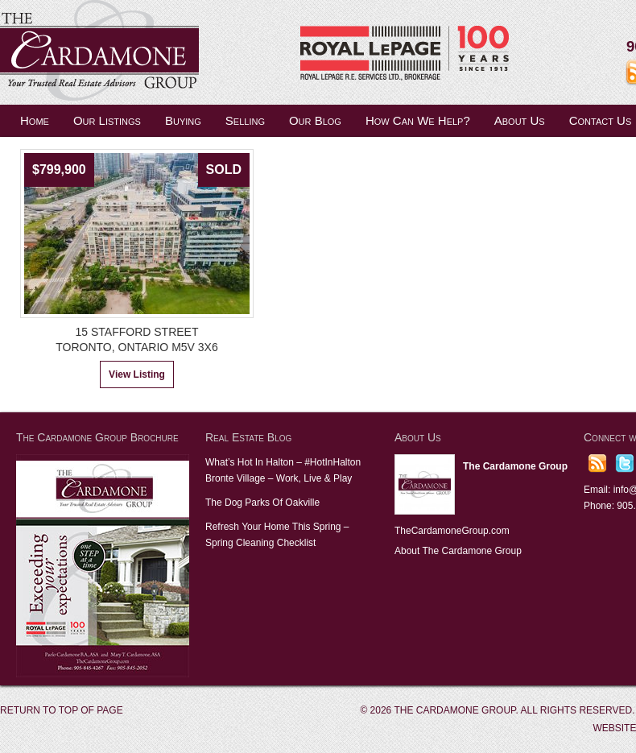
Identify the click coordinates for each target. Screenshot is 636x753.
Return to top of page (61, 710)
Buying (183, 120)
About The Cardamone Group (458, 550)
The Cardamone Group (161, 52)
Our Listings (107, 120)
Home (34, 120)
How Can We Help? (417, 120)
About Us (519, 120)
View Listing (137, 374)
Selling (245, 120)
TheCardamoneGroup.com (452, 530)
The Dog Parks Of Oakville (262, 502)
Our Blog (315, 120)
